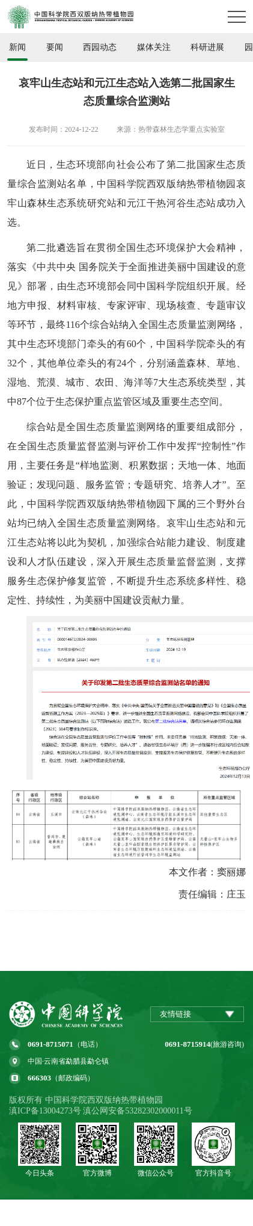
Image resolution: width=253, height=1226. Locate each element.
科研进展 (207, 47)
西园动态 (100, 47)
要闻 (54, 47)
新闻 (17, 47)
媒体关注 (154, 47)
